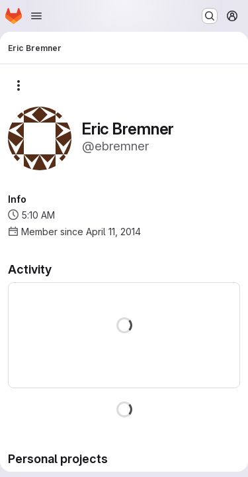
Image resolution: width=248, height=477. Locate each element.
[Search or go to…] (210, 16)
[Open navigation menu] (36, 15)
